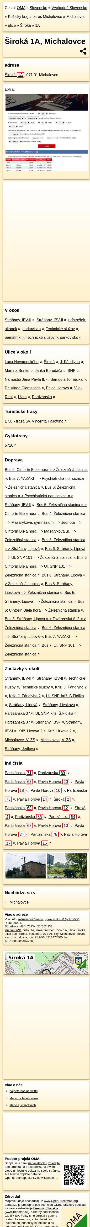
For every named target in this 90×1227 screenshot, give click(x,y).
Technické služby (60, 329)
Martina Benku (17, 371)
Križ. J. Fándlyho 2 (71, 687)
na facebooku (37, 1163)
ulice (12, 25)
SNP (71, 371)
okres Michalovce (47, 17)
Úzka (22, 397)
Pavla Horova (57, 388)
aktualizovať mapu (30, 919)
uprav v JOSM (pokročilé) (62, 919)
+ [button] (11, 189)
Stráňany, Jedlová (20, 749)
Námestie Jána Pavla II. (25, 379)
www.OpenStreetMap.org (61, 1201)
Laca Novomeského (21, 362)
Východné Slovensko (69, 8)
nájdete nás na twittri (23, 1091)
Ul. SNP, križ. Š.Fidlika (65, 696)
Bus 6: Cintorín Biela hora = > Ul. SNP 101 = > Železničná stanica (46, 566)
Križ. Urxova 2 (30, 731)
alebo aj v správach (23, 1105)
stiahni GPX (13, 930)
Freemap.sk (63, 293)
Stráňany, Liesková (59, 705)
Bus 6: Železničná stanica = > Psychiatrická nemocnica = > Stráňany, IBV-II (40, 496)
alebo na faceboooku (24, 1098)
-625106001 (13, 923)
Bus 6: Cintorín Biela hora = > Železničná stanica (46, 470)
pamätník (13, 337)
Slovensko (38, 8)
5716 (9, 445)
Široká (25, 25)
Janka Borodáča (48, 371)
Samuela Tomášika (66, 379)
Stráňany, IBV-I (48, 722)
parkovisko (31, 329)
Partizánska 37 (17, 713)
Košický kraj (18, 17)
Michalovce (75, 17)
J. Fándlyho (70, 362)
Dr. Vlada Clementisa (23, 388)
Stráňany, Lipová (23, 705)
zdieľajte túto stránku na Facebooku (32, 1165)
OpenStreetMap (38, 293)
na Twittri (49, 1167)
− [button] (11, 197)
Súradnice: (12, 926)
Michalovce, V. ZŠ (20, 740)
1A (37, 25)
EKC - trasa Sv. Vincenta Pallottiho (34, 421)
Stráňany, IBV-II (18, 320)
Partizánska (42, 397)
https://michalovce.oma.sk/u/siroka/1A (28, 297)
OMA (21, 8)
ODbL (58, 1204)
